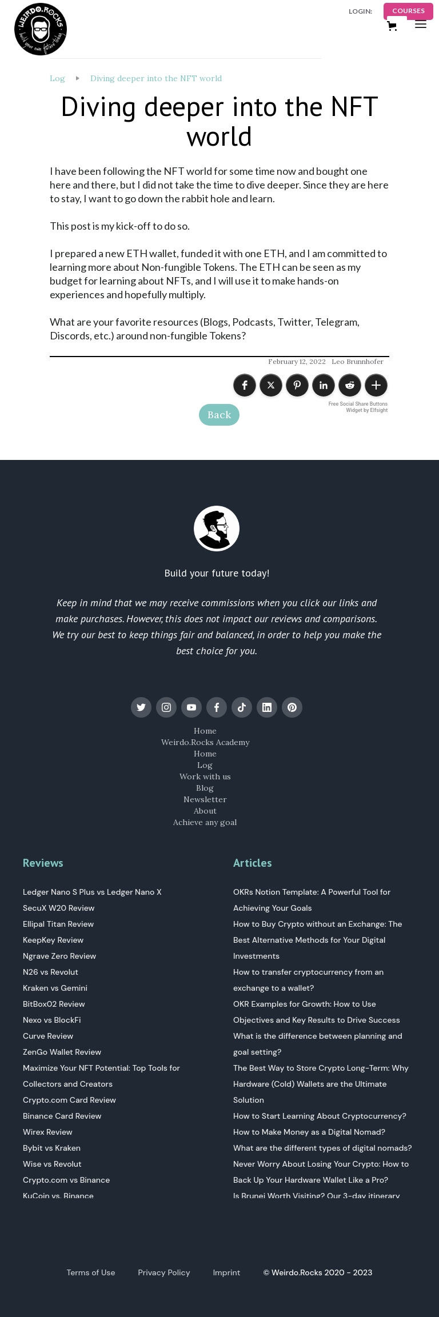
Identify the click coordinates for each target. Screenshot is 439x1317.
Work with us (205, 776)
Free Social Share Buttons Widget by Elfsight (358, 407)
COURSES (408, 10)
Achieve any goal (205, 822)
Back (219, 414)
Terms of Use (91, 1272)
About (205, 811)
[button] (421, 23)
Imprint (227, 1272)
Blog (205, 788)
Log (57, 78)
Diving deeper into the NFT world (156, 78)
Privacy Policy (164, 1272)
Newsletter (205, 799)
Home (205, 731)
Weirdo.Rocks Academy (205, 742)
